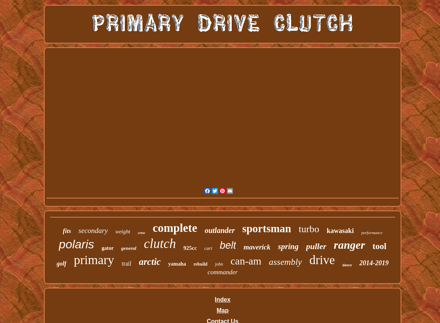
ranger (349, 245)
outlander (220, 230)
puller (316, 246)
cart (208, 248)
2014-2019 (374, 263)
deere (347, 265)
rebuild (200, 264)
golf (61, 263)
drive (322, 260)
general (128, 248)
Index (223, 299)
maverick (256, 247)
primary (94, 260)
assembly (285, 262)
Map (222, 310)
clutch (160, 243)
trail (126, 263)
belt (228, 245)
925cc (190, 248)
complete (175, 227)
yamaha (177, 264)
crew (141, 233)
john (219, 264)
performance (371, 232)
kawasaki (340, 230)
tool (379, 246)
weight (122, 231)
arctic (150, 262)
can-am (245, 261)
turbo (309, 229)
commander (222, 272)
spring (288, 246)
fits (67, 230)
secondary (93, 230)
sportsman (266, 228)
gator (108, 248)
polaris (76, 244)
